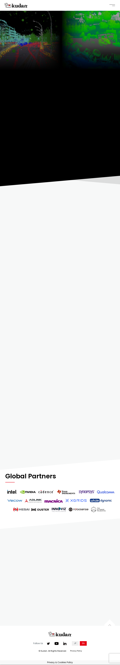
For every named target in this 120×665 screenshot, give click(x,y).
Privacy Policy (76, 651)
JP (75, 643)
